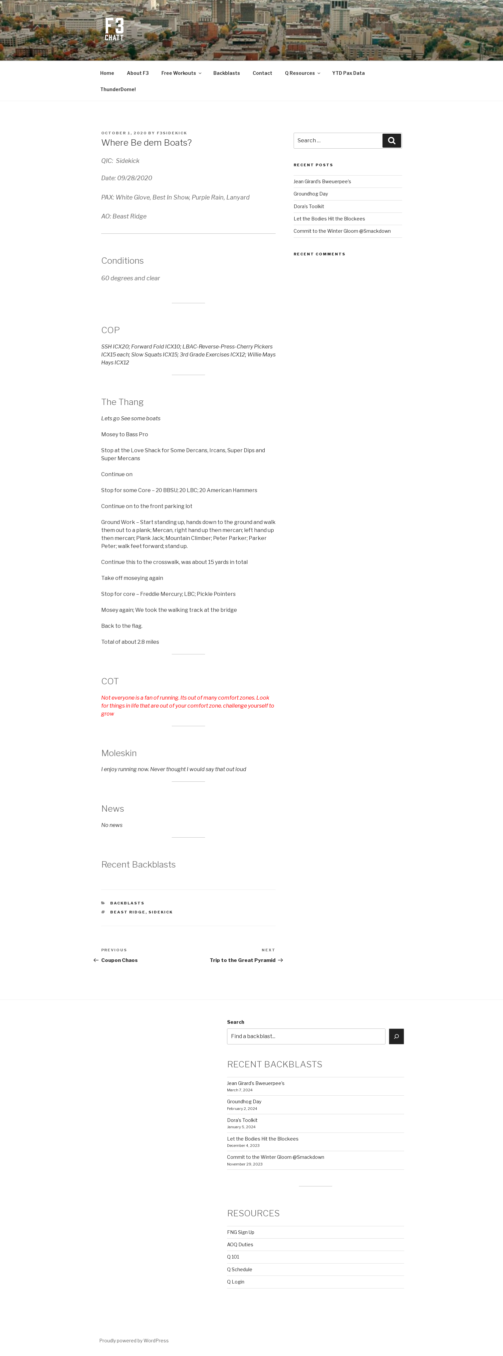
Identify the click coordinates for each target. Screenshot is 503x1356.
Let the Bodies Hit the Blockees (329, 218)
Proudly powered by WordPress (134, 1340)
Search (235, 1022)
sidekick (160, 912)
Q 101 (233, 1257)
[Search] (396, 1036)
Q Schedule (239, 1269)
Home (107, 73)
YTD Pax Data (348, 73)
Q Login (235, 1282)
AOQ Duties (240, 1244)
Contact (262, 73)
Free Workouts (181, 73)
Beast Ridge (127, 912)
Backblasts (226, 73)
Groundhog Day (311, 194)
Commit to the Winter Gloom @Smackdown (342, 231)
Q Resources (303, 73)
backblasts (127, 903)
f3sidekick (172, 133)
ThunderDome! (118, 89)
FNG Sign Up (240, 1232)
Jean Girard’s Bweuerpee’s (322, 181)
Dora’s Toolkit (309, 206)
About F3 (138, 73)
